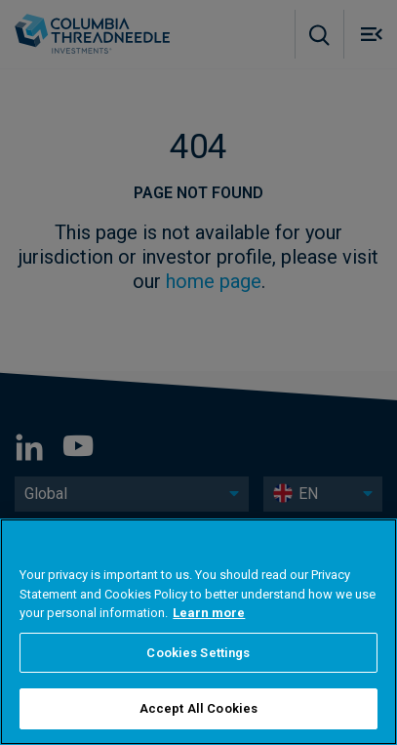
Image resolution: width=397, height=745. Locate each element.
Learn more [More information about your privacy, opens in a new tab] (209, 612)
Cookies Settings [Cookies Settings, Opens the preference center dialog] (198, 652)
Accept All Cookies (198, 708)
